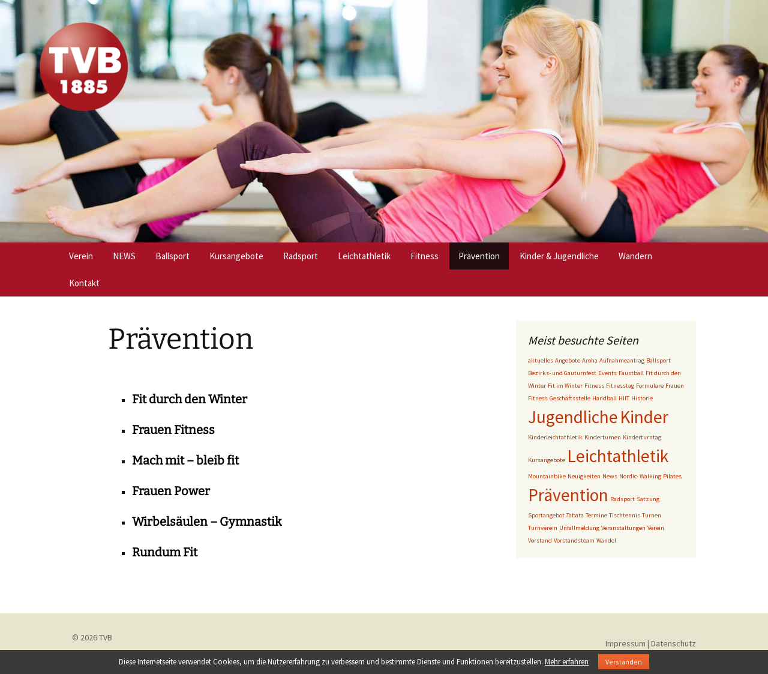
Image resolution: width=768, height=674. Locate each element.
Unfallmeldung (579, 528)
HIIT (624, 398)
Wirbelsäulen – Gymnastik (206, 521)
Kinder (644, 417)
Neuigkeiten (584, 476)
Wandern (635, 256)
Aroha (590, 360)
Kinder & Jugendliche (559, 256)
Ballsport (172, 256)
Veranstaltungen (623, 528)
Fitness (424, 256)
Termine (596, 515)
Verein (81, 256)
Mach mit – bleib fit (185, 460)
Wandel (606, 540)
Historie (642, 398)
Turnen (651, 515)
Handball (604, 398)
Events (607, 373)
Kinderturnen (602, 437)
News (609, 476)
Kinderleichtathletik (555, 437)
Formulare (650, 386)
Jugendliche (573, 417)
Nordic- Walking (640, 476)
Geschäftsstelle (570, 398)
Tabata (575, 515)
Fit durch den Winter (189, 399)
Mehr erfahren (567, 662)
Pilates (672, 476)
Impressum (625, 643)
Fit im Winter (565, 386)
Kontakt (84, 283)
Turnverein (542, 528)
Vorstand (540, 540)
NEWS (124, 256)
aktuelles (540, 360)
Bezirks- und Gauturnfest (562, 373)
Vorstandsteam (574, 540)
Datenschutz (673, 643)
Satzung (648, 499)
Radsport (300, 256)
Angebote (567, 360)
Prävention (479, 256)
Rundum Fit (164, 552)
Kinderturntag (642, 437)
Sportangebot (546, 515)
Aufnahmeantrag (621, 360)
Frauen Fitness (173, 430)
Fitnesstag (620, 386)
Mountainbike (547, 476)
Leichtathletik (364, 256)
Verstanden (623, 661)
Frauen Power (171, 491)
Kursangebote (236, 256)
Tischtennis (624, 515)
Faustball (631, 373)
